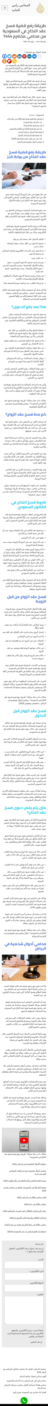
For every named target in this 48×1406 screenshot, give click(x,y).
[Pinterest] (24, 56)
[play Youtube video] (24, 1140)
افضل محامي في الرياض (36, 920)
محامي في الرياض (20, 293)
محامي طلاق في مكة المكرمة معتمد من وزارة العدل (25, 1225)
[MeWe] (29, 56)
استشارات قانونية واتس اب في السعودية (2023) (26, 1231)
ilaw (38, 41)
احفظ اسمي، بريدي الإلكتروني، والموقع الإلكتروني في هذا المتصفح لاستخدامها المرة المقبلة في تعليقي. (26, 1333)
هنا (14, 239)
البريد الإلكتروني (36, 1271)
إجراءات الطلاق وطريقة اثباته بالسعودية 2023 (28, 1218)
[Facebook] (4, 56)
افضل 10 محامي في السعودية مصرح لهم (29, 1392)
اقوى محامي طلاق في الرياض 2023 (31, 1197)
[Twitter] (9, 56)
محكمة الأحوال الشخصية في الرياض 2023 (29, 1164)
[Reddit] (14, 56)
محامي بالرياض (33, 687)
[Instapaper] (39, 56)
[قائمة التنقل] (5, 8)
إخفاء (31, 115)
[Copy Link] (14, 61)
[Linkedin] (19, 56)
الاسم (41, 1259)
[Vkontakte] (34, 56)
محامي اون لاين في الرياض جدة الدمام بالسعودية (26, 1381)
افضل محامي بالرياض (15, 583)
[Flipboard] (9, 61)
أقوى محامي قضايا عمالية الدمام (33, 1376)
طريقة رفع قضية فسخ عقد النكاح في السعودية (27, 65)
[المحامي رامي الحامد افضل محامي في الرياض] (29, 8)
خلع (7, 375)
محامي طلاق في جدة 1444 (35, 1204)
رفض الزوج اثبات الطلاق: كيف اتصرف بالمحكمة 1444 (24, 1211)
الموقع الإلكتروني (37, 1283)
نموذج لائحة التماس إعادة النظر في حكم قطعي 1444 (24, 1181)
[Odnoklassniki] (4, 61)
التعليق (40, 1294)
